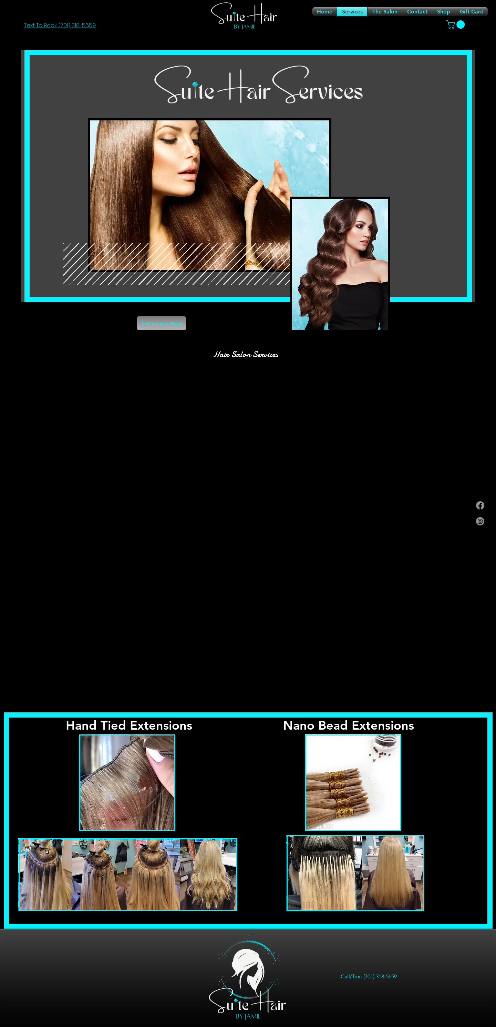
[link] (456, 24)
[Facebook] (480, 505)
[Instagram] (480, 521)
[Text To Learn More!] (161, 323)
